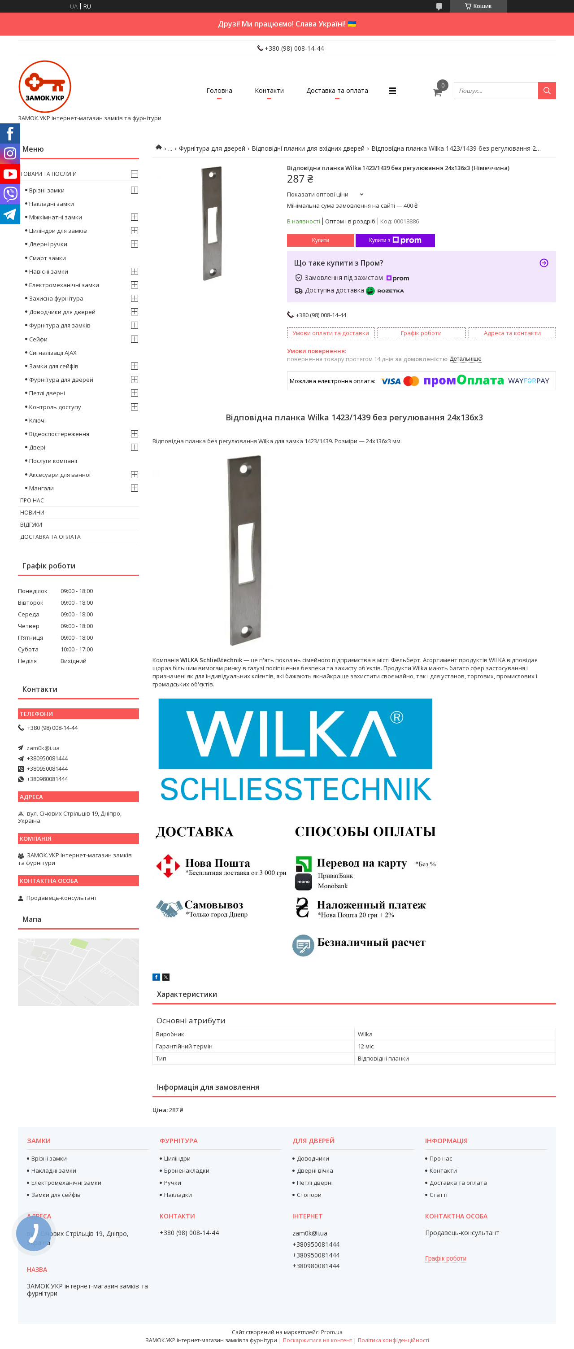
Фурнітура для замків (60, 325)
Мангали (41, 488)
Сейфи (38, 339)
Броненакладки (186, 1170)
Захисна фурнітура (56, 298)
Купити (320, 240)
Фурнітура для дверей (212, 148)
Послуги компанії (53, 461)
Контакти (269, 90)
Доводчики (313, 1158)
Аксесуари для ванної (60, 475)
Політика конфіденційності (393, 1340)
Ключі (37, 420)
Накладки (178, 1195)
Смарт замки (47, 258)
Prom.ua (332, 1332)
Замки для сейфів (53, 366)
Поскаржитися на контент (317, 1340)
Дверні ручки (48, 244)
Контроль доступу (55, 407)
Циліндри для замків (58, 231)
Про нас (32, 500)
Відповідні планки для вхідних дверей (308, 148)
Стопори (309, 1195)
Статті (439, 1195)
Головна (219, 90)
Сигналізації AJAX (53, 353)
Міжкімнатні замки (55, 217)
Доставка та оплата (337, 90)
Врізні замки (47, 190)
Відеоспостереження (59, 434)
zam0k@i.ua (43, 747)
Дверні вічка (315, 1170)
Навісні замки (48, 271)
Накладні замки (51, 204)
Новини (32, 512)
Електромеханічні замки (64, 285)
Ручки (172, 1183)
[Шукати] (547, 90)
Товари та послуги (48, 174)
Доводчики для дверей (62, 312)
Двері (37, 447)
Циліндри (177, 1158)
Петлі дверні (47, 393)
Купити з (395, 240)
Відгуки (31, 524)
